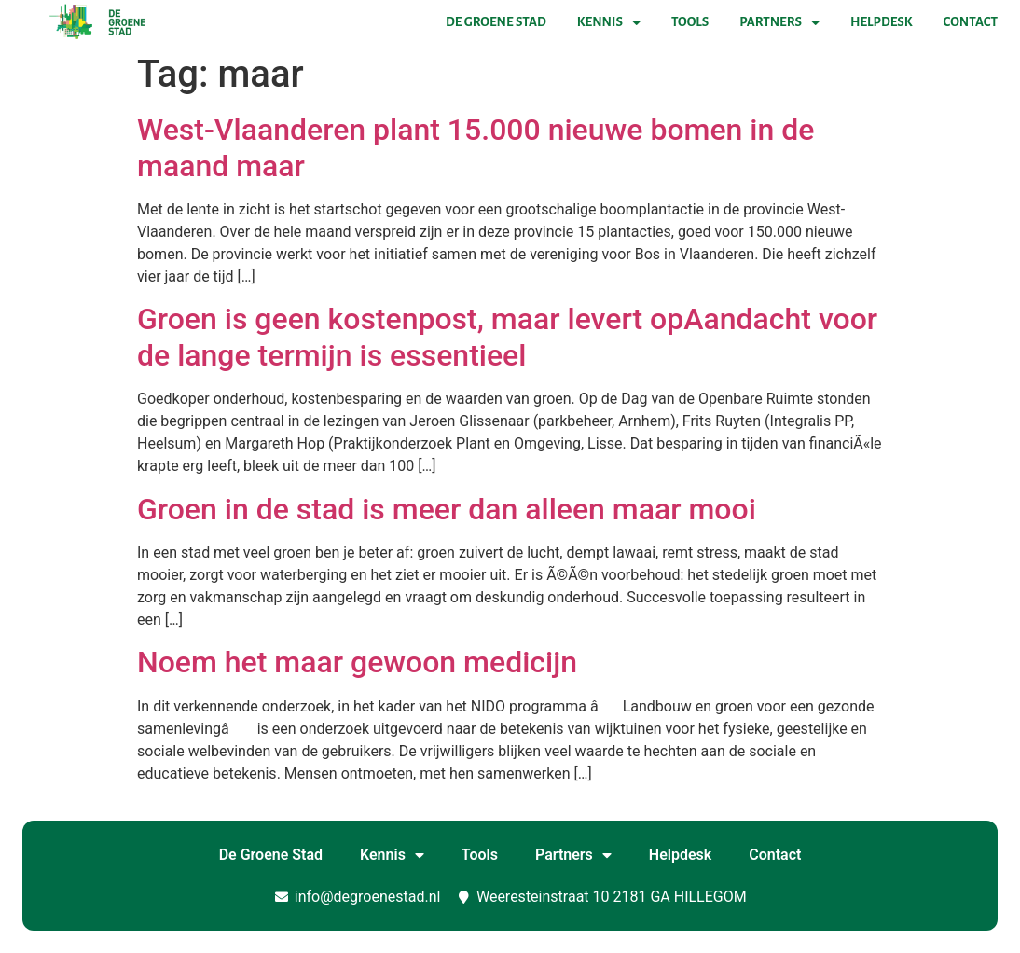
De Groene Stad (496, 22)
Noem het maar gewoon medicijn (357, 662)
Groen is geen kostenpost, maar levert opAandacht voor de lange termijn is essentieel (507, 336)
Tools (690, 22)
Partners (779, 22)
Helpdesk (881, 22)
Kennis (609, 22)
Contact (971, 22)
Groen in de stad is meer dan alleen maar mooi (446, 509)
